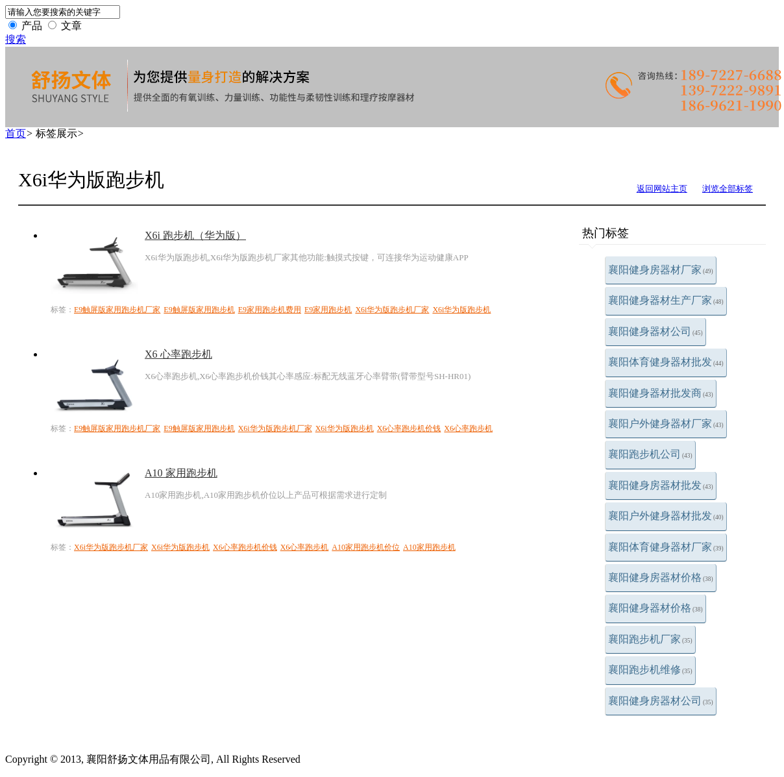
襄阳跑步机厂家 (650, 639)
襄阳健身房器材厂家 (660, 269)
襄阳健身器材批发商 (660, 393)
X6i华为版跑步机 (461, 309)
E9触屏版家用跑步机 (199, 309)
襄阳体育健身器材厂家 (666, 546)
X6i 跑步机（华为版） (195, 235)
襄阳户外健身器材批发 (666, 515)
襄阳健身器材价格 (655, 607)
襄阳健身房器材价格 (660, 577)
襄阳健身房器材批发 (660, 485)
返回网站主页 (662, 188)
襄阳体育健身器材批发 (666, 361)
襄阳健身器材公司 (655, 331)
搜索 (15, 39)
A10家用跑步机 (429, 547)
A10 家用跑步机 (181, 472)
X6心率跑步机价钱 (409, 428)
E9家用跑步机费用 (269, 309)
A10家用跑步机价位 (366, 547)
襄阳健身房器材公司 (660, 700)
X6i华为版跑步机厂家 (392, 309)
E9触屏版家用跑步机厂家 (117, 309)
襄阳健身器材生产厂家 (666, 300)
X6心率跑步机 (468, 428)
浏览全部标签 (727, 188)
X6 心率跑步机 (178, 354)
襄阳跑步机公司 (650, 454)
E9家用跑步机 (328, 309)
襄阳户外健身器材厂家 (666, 423)
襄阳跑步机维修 (650, 669)
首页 (15, 133)
